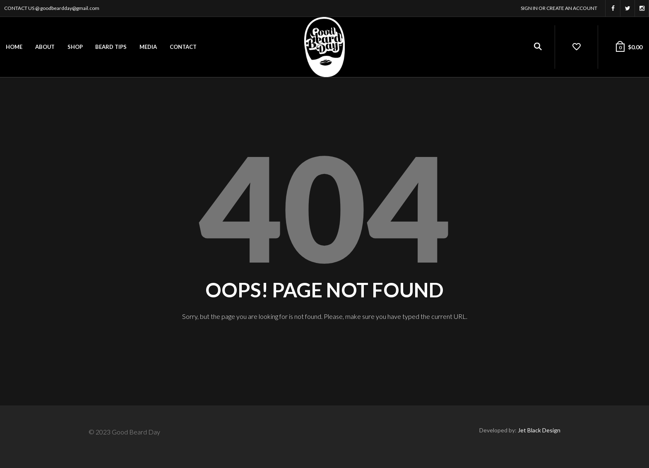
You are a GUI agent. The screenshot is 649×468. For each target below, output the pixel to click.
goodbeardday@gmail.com (69, 8)
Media (148, 46)
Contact (183, 46)
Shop (75, 46)
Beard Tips (111, 46)
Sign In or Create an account (559, 8)
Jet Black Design (539, 430)
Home (14, 46)
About (45, 46)
